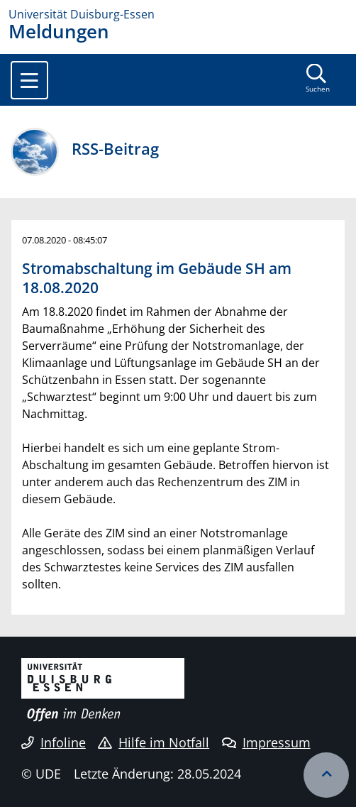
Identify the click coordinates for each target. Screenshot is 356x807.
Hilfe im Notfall (153, 742)
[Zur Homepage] (178, 14)
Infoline (53, 742)
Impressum (266, 742)
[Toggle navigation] (29, 80)
